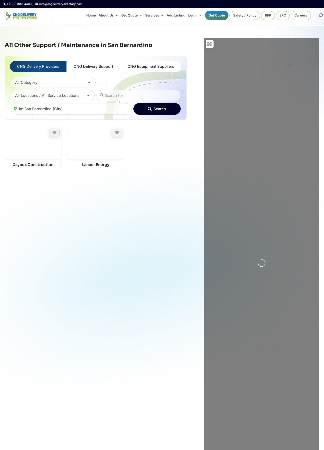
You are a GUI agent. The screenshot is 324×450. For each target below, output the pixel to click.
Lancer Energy (95, 164)
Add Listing (176, 15)
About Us (106, 15)
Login (192, 15)
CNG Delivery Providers (38, 66)
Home (91, 15)
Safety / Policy (244, 15)
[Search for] (138, 95)
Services (152, 15)
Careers (300, 15)
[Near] (71, 109)
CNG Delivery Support (93, 66)
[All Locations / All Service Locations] (53, 95)
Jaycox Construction (33, 164)
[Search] (157, 109)
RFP (268, 15)
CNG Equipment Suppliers (150, 66)
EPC (283, 15)
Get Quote (129, 15)
